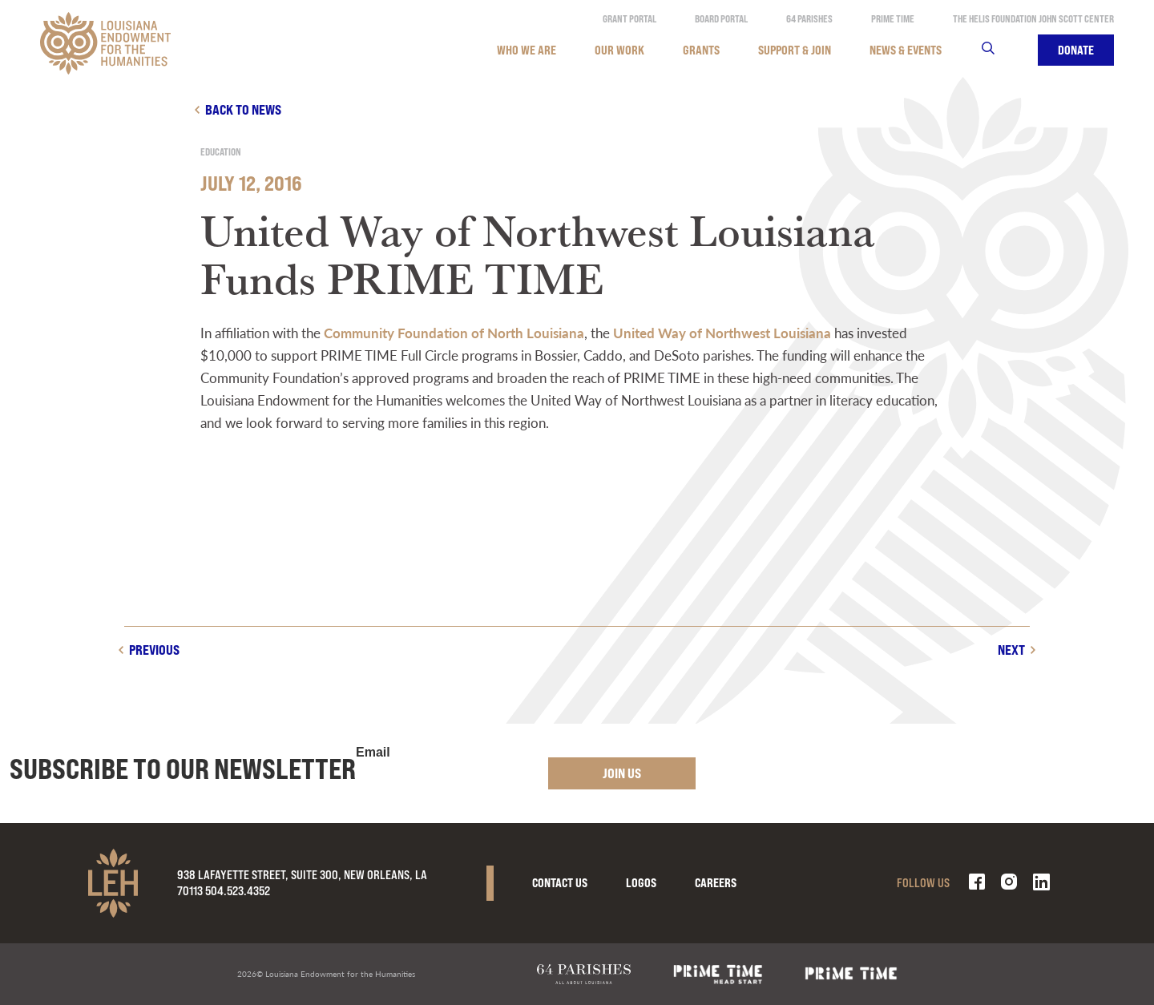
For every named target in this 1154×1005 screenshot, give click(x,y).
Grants (701, 50)
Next (1011, 649)
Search (998, 50)
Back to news (243, 109)
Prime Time (892, 19)
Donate (1076, 50)
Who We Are (526, 50)
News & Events (906, 50)
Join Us (622, 773)
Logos (641, 882)
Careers (715, 882)
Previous (154, 649)
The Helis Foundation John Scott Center (1033, 19)
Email (373, 752)
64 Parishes (809, 19)
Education (220, 152)
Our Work (619, 50)
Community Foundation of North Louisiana (454, 332)
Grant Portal (629, 19)
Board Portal (721, 19)
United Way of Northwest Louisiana (722, 332)
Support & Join (794, 50)
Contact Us (559, 882)
